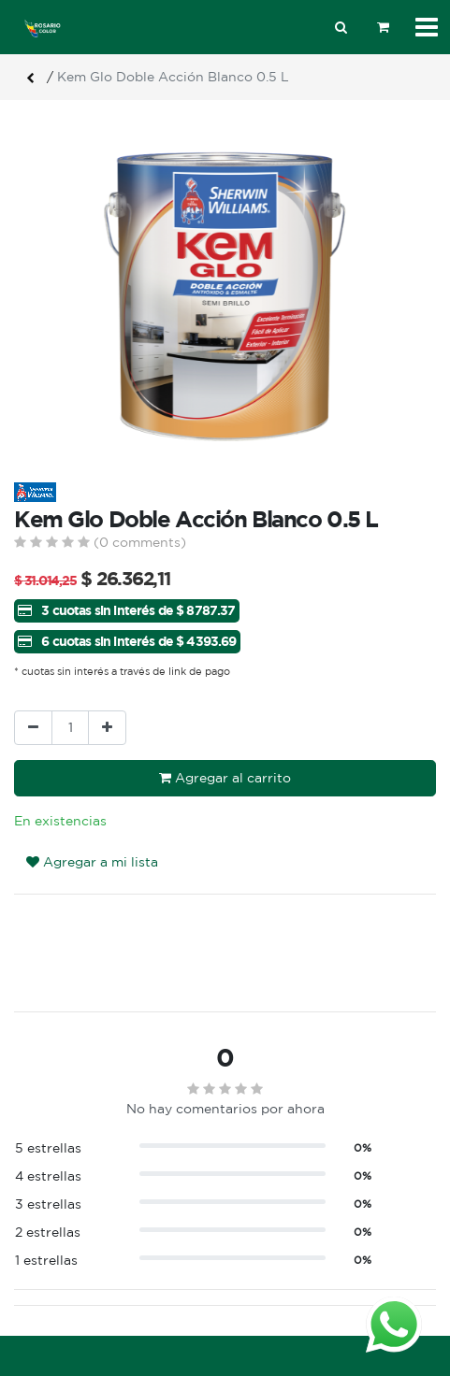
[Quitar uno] (33, 727)
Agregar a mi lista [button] (92, 861)
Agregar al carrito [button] (225, 777)
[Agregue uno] (107, 727)
